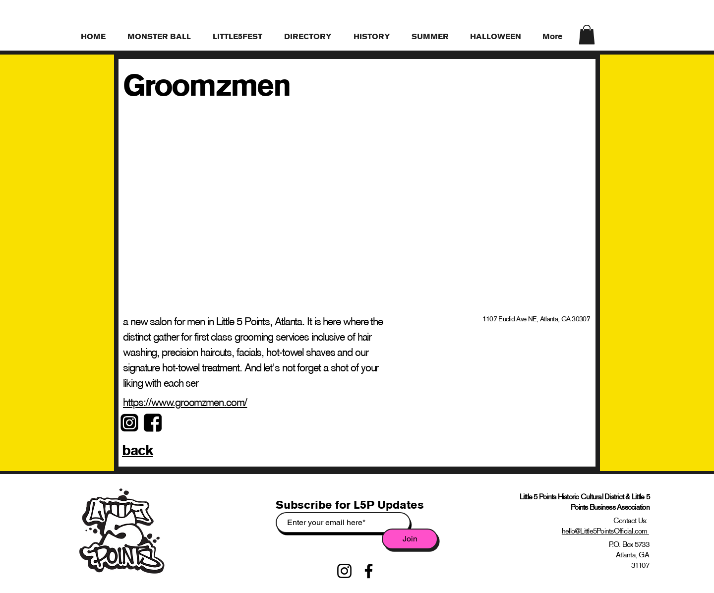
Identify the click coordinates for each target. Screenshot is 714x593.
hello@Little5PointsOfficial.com (605, 530)
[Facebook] (368, 571)
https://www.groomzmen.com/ (185, 402)
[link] (587, 34)
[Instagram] (344, 571)
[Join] (410, 539)
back (137, 450)
